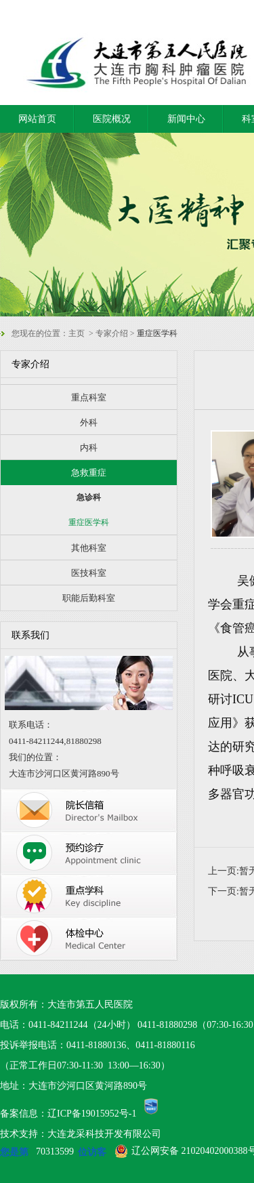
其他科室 (88, 548)
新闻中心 (186, 119)
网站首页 (37, 119)
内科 (89, 447)
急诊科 (89, 497)
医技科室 (88, 573)
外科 (89, 422)
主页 (76, 333)
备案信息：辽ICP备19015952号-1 (68, 1113)
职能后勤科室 (88, 598)
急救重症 (88, 473)
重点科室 (88, 397)
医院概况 (112, 119)
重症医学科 (88, 522)
